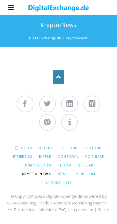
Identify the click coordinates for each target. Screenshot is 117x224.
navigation (11, 7)
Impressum (82, 209)
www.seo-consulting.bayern (80, 203)
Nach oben (58, 77)
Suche (103, 209)
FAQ (62, 209)
